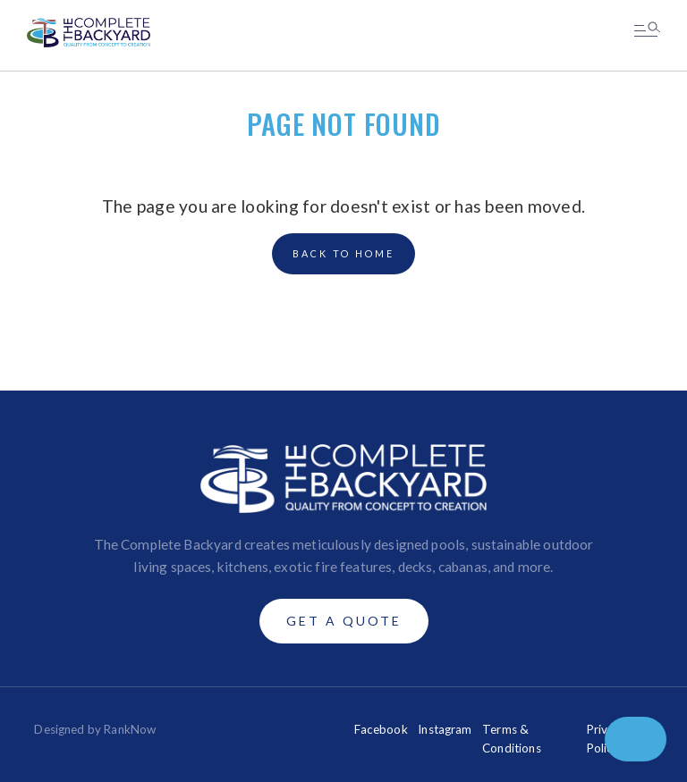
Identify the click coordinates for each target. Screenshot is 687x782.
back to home (343, 253)
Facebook (381, 729)
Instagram (444, 729)
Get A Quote (344, 620)
